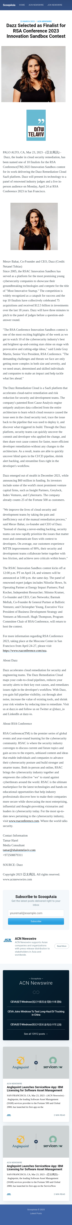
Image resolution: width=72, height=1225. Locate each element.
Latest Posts (36, 1213)
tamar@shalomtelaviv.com (19, 850)
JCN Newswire (54, 5)
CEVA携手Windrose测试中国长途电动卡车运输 (35, 1024)
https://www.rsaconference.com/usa (24, 650)
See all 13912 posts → (36, 1033)
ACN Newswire (36, 5)
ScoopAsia (9, 5)
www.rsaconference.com (24, 821)
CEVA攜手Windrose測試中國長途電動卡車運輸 (35, 1001)
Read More (61, 946)
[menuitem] (22, 5)
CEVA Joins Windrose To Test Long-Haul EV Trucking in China (36, 1013)
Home (22, 5)
